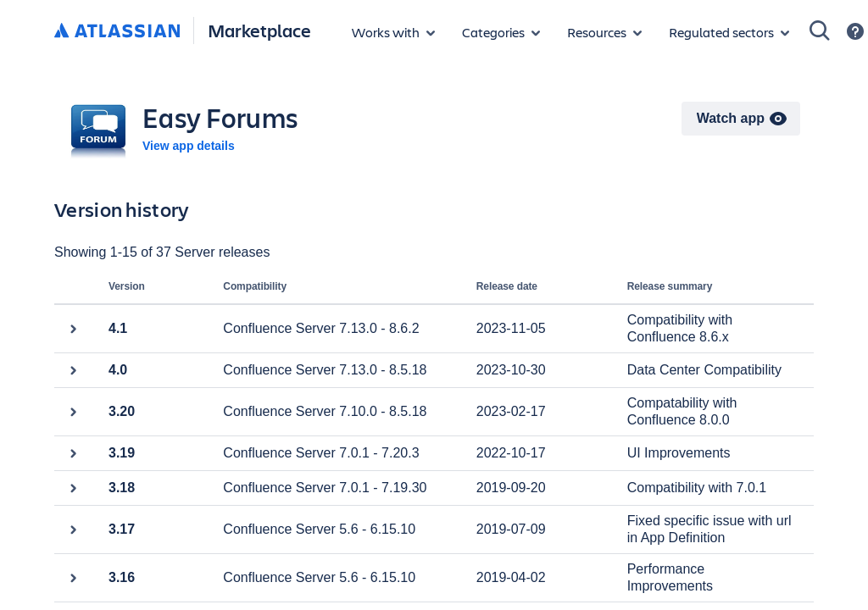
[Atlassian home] (117, 31)
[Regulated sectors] (729, 32)
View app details (188, 145)
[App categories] (501, 32)
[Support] (855, 31)
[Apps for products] (393, 32)
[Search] (820, 30)
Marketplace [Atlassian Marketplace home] (259, 30)
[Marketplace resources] (604, 32)
